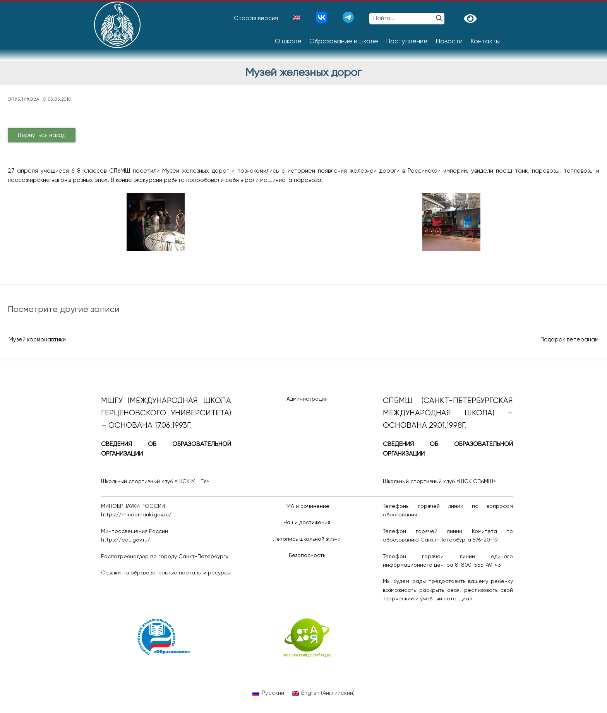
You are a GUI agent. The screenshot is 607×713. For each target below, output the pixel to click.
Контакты (485, 41)
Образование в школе (343, 41)
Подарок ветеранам (569, 340)
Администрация (307, 399)
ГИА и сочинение (307, 506)
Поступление (407, 41)
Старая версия (256, 18)
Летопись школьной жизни (307, 539)
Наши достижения (306, 522)
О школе (288, 41)
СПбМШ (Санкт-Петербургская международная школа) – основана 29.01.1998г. (448, 413)
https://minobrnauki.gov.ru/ (136, 515)
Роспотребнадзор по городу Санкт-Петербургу (164, 556)
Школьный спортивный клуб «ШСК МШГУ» (155, 481)
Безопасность (307, 555)
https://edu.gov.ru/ (125, 540)
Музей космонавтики (37, 340)
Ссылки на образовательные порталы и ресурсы (166, 573)
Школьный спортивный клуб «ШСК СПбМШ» (439, 481)
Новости (449, 41)
